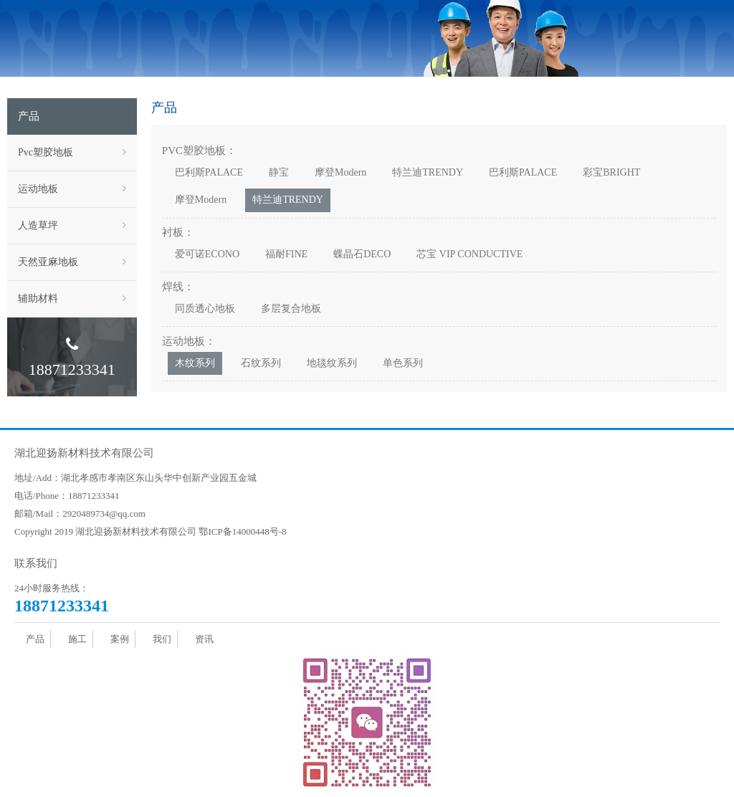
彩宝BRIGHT (611, 172)
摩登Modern (340, 172)
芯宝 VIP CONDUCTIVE (469, 254)
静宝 (279, 172)
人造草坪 (72, 226)
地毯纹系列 (332, 363)
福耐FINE (286, 254)
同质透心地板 (205, 308)
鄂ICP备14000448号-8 (242, 531)
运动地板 (72, 189)
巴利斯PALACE (209, 172)
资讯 (204, 639)
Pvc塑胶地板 (72, 153)
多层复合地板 (291, 308)
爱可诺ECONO (207, 254)
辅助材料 (72, 299)
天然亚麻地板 (72, 262)
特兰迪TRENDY (427, 172)
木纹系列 (195, 363)
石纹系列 (261, 363)
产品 (35, 639)
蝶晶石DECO (362, 254)
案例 (119, 639)
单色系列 (403, 363)
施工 (77, 639)
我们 (162, 639)
